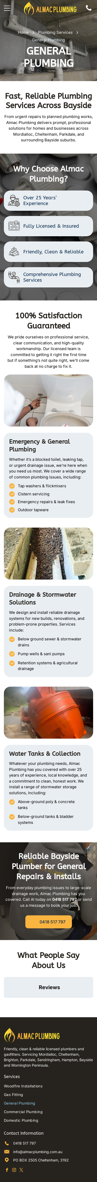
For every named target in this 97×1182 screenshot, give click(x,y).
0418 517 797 (24, 1120)
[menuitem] (48, 1062)
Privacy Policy (27, 1174)
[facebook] (7, 1147)
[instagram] (14, 1147)
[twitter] (21, 1147)
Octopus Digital (69, 1174)
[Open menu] (7, 8)
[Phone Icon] (89, 10)
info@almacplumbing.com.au (37, 1128)
